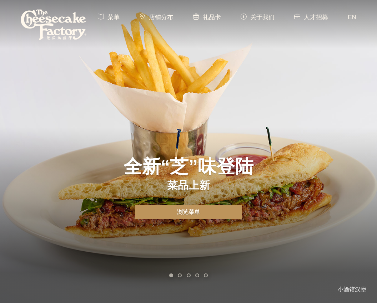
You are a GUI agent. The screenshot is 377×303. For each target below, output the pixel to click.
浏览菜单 (188, 212)
